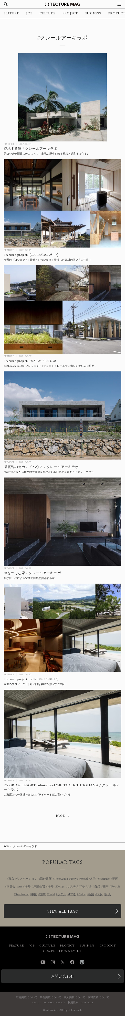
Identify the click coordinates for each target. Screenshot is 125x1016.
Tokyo (74, 878)
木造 (93, 878)
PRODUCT (108, 945)
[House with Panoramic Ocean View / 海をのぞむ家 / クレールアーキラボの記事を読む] (62, 522)
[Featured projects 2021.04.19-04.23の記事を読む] (62, 628)
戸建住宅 (39, 886)
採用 (106, 886)
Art (20, 886)
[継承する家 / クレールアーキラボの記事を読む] (62, 97)
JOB (29, 13)
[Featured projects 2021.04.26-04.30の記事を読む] (62, 309)
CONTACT (87, 1002)
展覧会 (11, 886)
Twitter (62, 962)
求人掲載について (74, 997)
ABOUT (36, 1002)
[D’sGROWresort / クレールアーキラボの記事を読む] (62, 734)
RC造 (72, 894)
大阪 (100, 894)
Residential (22, 894)
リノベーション (27, 878)
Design (60, 886)
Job (89, 886)
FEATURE (11, 13)
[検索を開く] (6, 4)
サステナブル (76, 886)
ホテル (61, 894)
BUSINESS (93, 13)
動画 (115, 878)
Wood (84, 878)
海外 (28, 886)
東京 (11, 878)
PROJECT (70, 13)
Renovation (61, 878)
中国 (34, 894)
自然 (97, 886)
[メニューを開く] (119, 4)
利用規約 (73, 1002)
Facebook (72, 962)
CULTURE (47, 13)
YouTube (104, 878)
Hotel (51, 894)
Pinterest (82, 962)
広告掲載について (26, 997)
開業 (43, 894)
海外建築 (46, 878)
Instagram (52, 962)
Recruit (115, 886)
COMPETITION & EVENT (62, 950)
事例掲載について (50, 997)
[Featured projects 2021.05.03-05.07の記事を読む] (62, 203)
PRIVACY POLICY (54, 1002)
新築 (91, 894)
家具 (108, 894)
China (82, 894)
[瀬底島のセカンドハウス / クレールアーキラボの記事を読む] (62, 415)
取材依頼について (98, 997)
